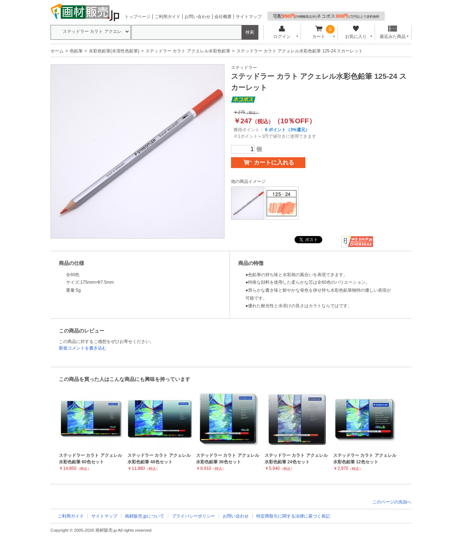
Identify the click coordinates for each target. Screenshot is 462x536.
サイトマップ (249, 16)
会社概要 (223, 16)
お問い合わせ (197, 16)
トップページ (138, 16)
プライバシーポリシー (193, 516)
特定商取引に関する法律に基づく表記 (293, 516)
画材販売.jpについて (144, 516)
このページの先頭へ (391, 502)
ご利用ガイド (167, 16)
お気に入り (355, 32)
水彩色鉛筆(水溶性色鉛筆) (114, 50)
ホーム (57, 50)
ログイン (281, 32)
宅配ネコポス (326, 16)
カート (319, 32)
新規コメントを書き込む (82, 348)
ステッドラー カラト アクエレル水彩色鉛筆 (187, 50)
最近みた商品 (392, 32)
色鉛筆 (76, 50)
